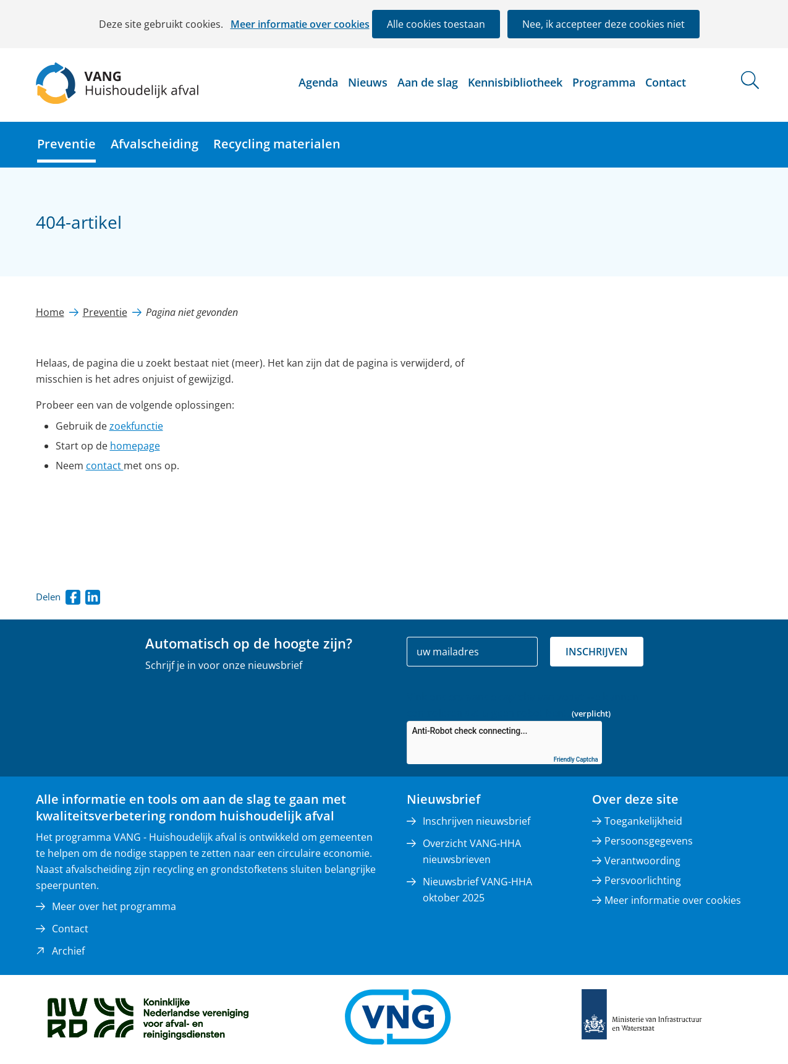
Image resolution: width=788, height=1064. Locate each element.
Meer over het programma (114, 906)
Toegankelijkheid (643, 821)
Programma (603, 82)
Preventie (66, 143)
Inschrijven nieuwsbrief (476, 821)
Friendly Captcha (576, 759)
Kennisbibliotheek (515, 82)
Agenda (318, 82)
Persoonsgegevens (648, 841)
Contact (665, 82)
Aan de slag (427, 82)
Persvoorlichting (642, 880)
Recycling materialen (277, 143)
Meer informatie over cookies (300, 24)
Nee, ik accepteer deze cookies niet (603, 24)
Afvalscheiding (154, 143)
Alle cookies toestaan (436, 24)
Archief (68, 951)
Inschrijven (597, 651)
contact (105, 465)
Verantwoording (642, 860)
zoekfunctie (136, 426)
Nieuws (368, 82)
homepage (135, 446)
